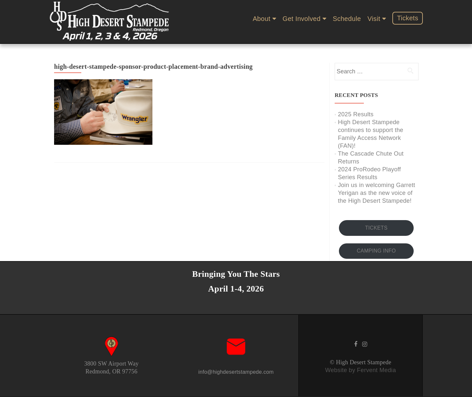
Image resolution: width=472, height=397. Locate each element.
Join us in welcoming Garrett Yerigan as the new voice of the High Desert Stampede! (376, 193)
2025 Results (356, 114)
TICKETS (376, 228)
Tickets (407, 18)
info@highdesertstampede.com (236, 372)
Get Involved (302, 18)
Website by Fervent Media (360, 370)
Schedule (347, 18)
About (261, 18)
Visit (373, 18)
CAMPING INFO (376, 251)
